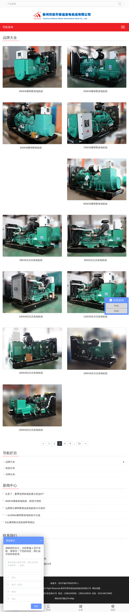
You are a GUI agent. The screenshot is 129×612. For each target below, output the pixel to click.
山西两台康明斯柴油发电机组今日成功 (25, 508)
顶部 (113, 607)
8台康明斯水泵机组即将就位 (20, 522)
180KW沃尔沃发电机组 (95, 373)
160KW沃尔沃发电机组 (31, 372)
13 (79, 443)
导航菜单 (8, 27)
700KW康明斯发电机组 (95, 147)
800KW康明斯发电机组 (95, 203)
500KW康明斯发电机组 (95, 91)
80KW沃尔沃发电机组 (95, 260)
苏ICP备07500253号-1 (68, 583)
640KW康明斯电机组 (31, 147)
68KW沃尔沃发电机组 (30, 260)
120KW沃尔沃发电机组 (95, 316)
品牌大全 (10, 461)
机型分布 (10, 468)
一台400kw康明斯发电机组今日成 (22, 515)
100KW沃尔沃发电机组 (31, 316)
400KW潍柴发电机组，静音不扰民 (23, 501)
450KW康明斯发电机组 (31, 91)
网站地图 (96, 588)
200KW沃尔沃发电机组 (31, 430)
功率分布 (10, 474)
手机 (48, 607)
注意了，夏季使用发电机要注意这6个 (24, 494)
